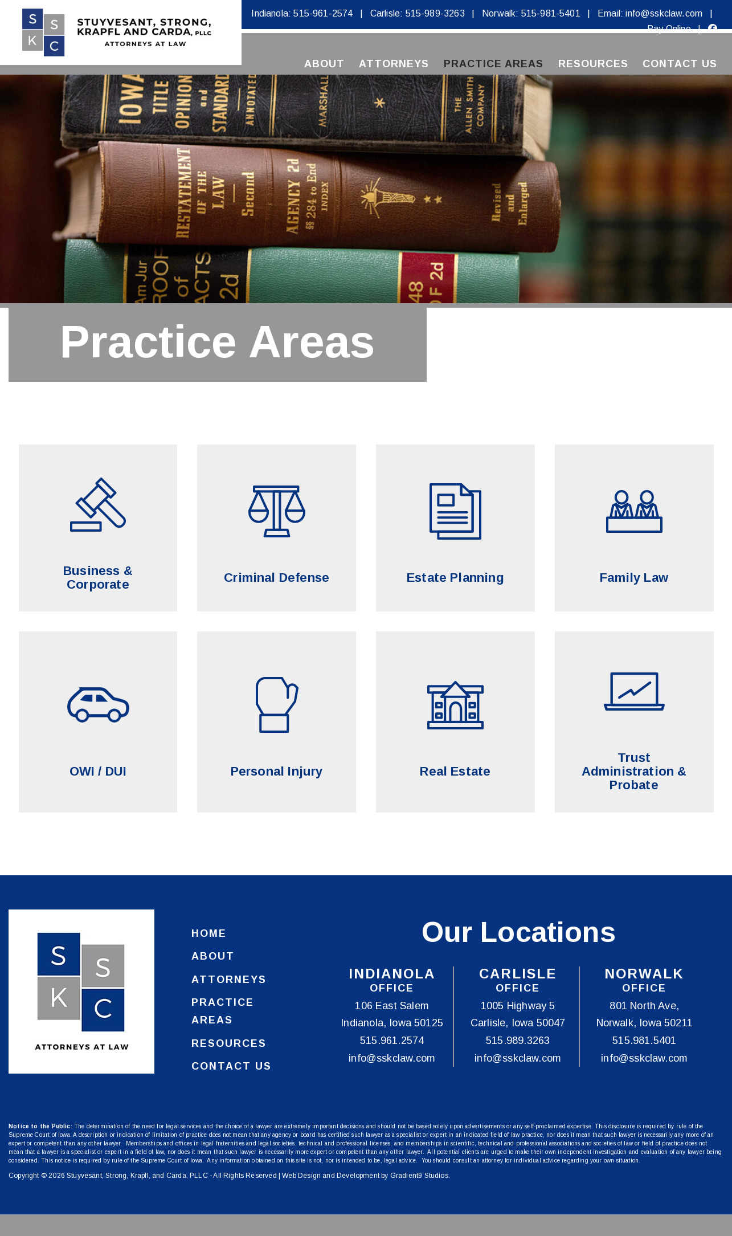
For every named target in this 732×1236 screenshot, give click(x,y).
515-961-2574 (323, 13)
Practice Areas (493, 64)
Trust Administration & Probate (634, 772)
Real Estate (455, 772)
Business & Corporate (98, 578)
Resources (593, 64)
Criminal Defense (276, 578)
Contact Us (680, 64)
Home (209, 934)
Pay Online (669, 29)
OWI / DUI (98, 772)
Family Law (634, 578)
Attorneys (394, 64)
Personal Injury (277, 772)
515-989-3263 (435, 13)
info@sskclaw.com (663, 13)
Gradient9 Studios (419, 1176)
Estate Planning (455, 578)
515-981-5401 (550, 13)
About (324, 64)
